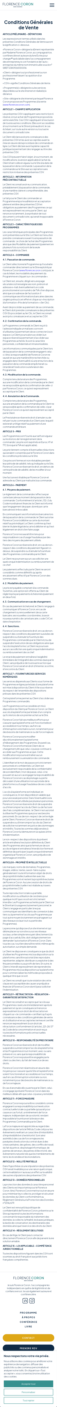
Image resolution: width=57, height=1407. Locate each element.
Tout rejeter (28, 1400)
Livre (28, 1326)
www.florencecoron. (30, 270)
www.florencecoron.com (16, 104)
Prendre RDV (28, 1348)
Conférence (28, 1321)
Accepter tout (28, 1383)
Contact (28, 1337)
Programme (28, 1312)
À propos (28, 1317)
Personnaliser (28, 1392)
